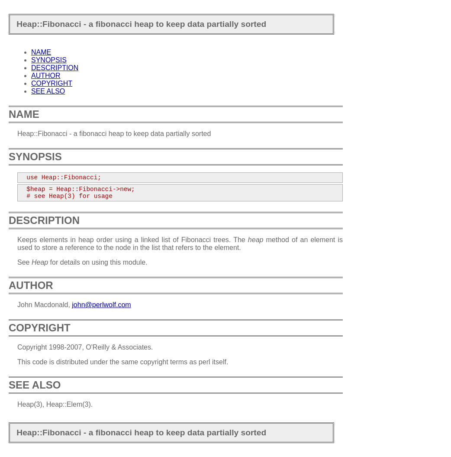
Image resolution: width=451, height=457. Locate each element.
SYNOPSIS (49, 60)
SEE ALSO (48, 91)
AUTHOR (46, 75)
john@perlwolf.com (101, 304)
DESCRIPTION (54, 67)
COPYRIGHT (51, 83)
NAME (41, 52)
